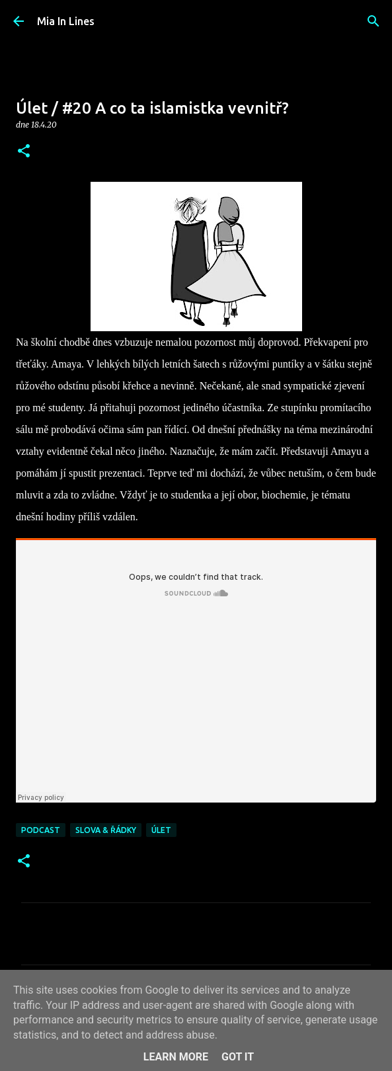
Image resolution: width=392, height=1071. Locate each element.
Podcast (40, 830)
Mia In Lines (66, 21)
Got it (237, 1057)
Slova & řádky (105, 830)
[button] (24, 152)
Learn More (175, 1057)
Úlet (161, 830)
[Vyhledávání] (373, 21)
